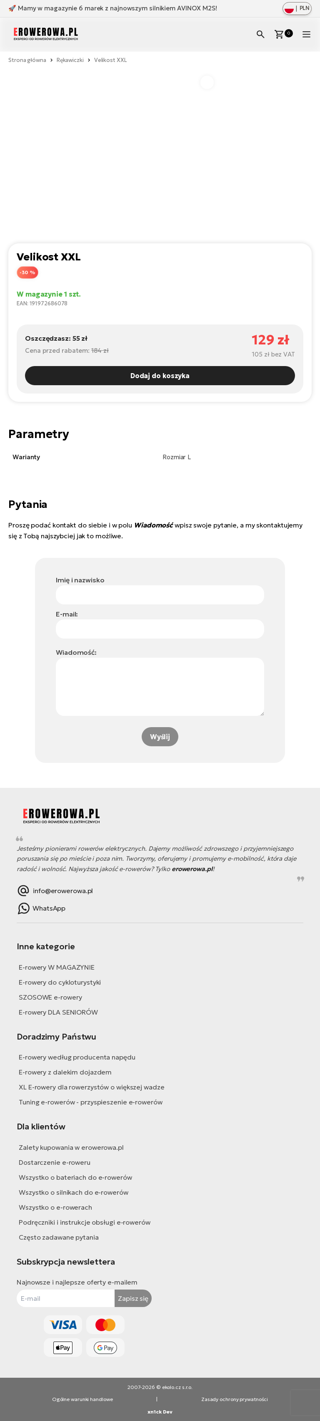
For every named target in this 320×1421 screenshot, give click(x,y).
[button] (207, 82)
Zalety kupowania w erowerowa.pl (71, 1147)
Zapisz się (133, 1298)
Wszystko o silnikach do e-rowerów (73, 1192)
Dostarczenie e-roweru (54, 1162)
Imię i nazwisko (80, 580)
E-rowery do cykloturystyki (60, 982)
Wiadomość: (76, 652)
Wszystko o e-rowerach (55, 1207)
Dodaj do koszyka (160, 375)
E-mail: (67, 614)
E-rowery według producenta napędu (77, 1057)
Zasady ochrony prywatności (234, 1399)
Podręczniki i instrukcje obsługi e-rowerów (84, 1222)
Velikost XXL (110, 60)
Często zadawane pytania (59, 1237)
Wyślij (160, 737)
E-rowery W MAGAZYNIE (57, 967)
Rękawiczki (70, 60)
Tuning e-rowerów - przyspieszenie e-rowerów (90, 1102)
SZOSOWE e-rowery (50, 997)
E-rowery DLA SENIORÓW (58, 1012)
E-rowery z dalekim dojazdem (65, 1072)
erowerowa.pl (192, 869)
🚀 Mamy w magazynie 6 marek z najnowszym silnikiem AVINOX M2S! (112, 8)
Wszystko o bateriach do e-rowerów (75, 1177)
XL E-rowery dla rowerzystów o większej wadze (92, 1087)
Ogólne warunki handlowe (82, 1399)
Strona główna (27, 60)
